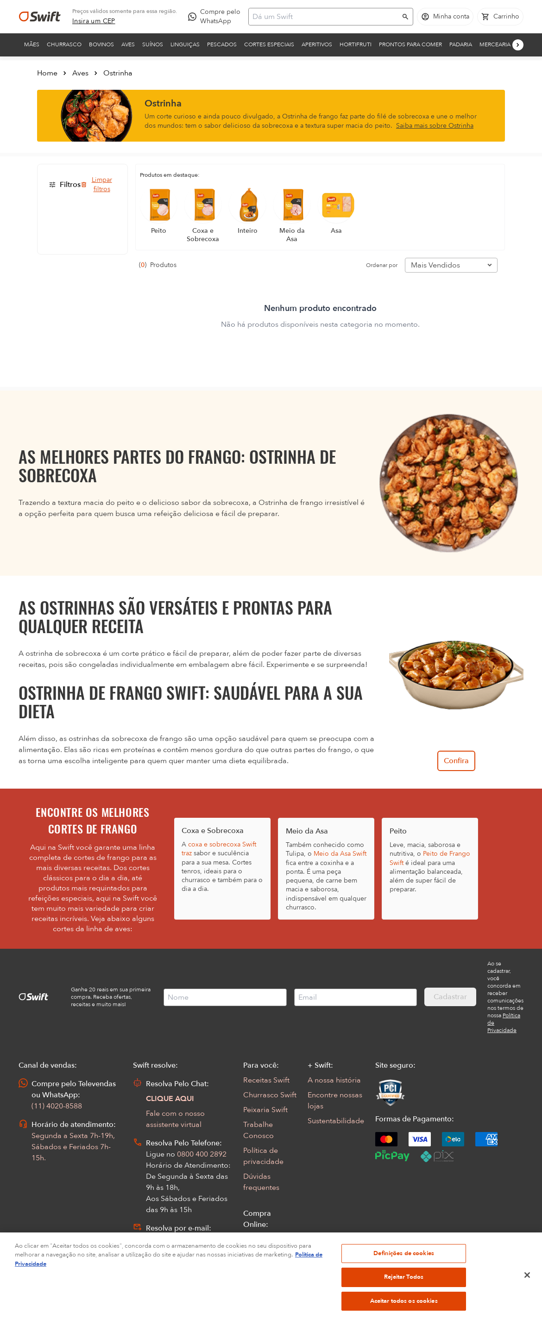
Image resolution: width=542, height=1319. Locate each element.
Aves (128, 44)
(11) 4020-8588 (57, 1106)
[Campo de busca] (325, 16)
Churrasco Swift (269, 1095)
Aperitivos (317, 44)
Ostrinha (117, 73)
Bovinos (101, 44)
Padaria (460, 44)
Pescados (222, 44)
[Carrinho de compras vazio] (500, 16)
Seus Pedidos (265, 1239)
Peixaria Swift (265, 1110)
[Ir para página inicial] (40, 16)
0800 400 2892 (202, 1154)
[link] (93, 21)
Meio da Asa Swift (340, 853)
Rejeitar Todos (403, 1305)
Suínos (152, 44)
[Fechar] (527, 1303)
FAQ (250, 1254)
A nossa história (334, 1080)
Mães (31, 44)
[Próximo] (517, 44)
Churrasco (64, 44)
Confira (456, 761)
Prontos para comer (410, 44)
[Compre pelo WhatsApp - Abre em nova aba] (216, 16)
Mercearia (494, 44)
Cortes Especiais (269, 44)
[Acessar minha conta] (445, 16)
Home (47, 73)
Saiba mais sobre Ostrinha (434, 125)
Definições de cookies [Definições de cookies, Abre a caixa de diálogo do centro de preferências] (403, 1281)
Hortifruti (356, 44)
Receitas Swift (266, 1080)
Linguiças (185, 44)
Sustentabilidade (336, 1121)
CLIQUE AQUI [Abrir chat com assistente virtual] (170, 1099)
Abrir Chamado (172, 1239)
